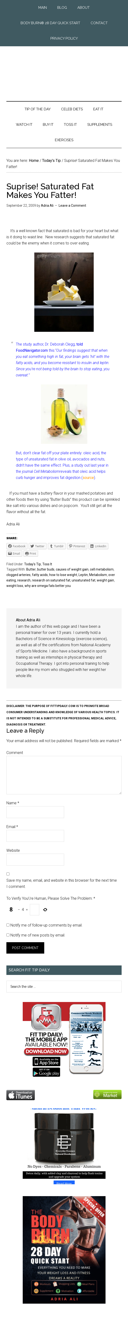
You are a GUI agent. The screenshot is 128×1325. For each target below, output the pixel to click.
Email (12, 826)
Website (13, 850)
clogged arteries (18, 575)
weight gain (105, 580)
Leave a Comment (72, 205)
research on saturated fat (51, 580)
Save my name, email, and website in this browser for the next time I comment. (61, 883)
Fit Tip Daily (64, 70)
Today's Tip (32, 564)
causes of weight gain (72, 569)
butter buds (45, 569)
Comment (14, 752)
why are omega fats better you (48, 586)
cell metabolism (102, 569)
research (24, 580)
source (88, 477)
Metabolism (98, 575)
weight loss (14, 586)
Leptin (83, 575)
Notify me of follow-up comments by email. (46, 925)
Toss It (47, 564)
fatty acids (40, 575)
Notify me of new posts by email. (37, 935)
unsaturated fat (83, 580)
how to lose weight (63, 575)
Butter (31, 569)
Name (12, 803)
